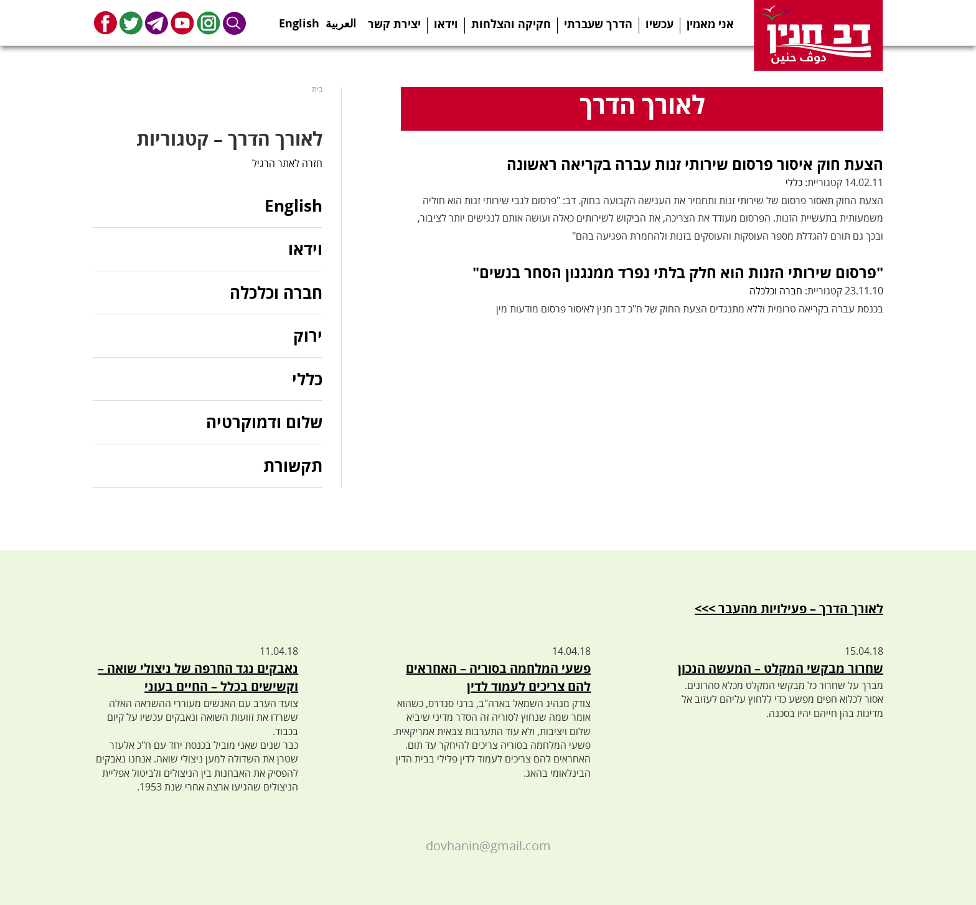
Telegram (156, 22)
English (299, 19)
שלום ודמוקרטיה (264, 422)
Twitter (131, 22)
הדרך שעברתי (598, 23)
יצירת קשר (394, 23)
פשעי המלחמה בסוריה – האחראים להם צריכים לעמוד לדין (498, 677)
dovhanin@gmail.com (488, 845)
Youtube (182, 22)
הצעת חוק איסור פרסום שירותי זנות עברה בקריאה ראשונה (695, 164)
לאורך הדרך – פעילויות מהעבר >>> (789, 608)
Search (234, 22)
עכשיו (659, 23)
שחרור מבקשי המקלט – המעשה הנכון (780, 668)
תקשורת (292, 465)
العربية (341, 19)
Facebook (105, 22)
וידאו (446, 23)
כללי (794, 182)
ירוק (307, 335)
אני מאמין (710, 23)
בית (317, 89)
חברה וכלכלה (775, 291)
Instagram (208, 22)
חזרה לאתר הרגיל (287, 163)
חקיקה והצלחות (511, 23)
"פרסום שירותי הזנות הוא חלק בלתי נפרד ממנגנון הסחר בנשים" (677, 272)
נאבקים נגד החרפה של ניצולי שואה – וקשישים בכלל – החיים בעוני (198, 677)
